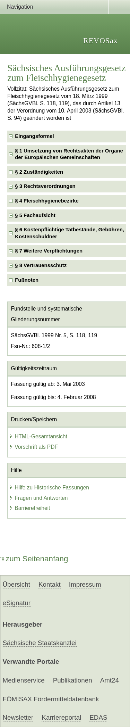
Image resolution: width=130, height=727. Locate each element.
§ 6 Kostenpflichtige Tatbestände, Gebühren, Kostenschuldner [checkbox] (69, 233)
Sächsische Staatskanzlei (40, 642)
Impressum (85, 584)
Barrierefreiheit (29, 508)
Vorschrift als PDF (33, 447)
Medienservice (24, 680)
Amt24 (109, 680)
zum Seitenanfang (34, 558)
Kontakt (49, 584)
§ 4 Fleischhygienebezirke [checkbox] (47, 201)
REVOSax (100, 40)
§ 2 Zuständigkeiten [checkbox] (39, 172)
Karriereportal (61, 717)
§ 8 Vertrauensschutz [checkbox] (41, 265)
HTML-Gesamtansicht (38, 436)
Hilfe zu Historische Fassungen (49, 487)
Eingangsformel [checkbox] (34, 136)
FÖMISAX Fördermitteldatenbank (51, 699)
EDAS (98, 717)
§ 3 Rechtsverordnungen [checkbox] (45, 186)
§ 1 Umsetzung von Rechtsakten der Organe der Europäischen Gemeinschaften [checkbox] (69, 154)
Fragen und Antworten (38, 498)
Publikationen (72, 680)
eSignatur (17, 602)
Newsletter (18, 717)
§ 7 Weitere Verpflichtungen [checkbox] (49, 251)
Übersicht (16, 584)
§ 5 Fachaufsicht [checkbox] (35, 215)
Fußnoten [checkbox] (26, 280)
